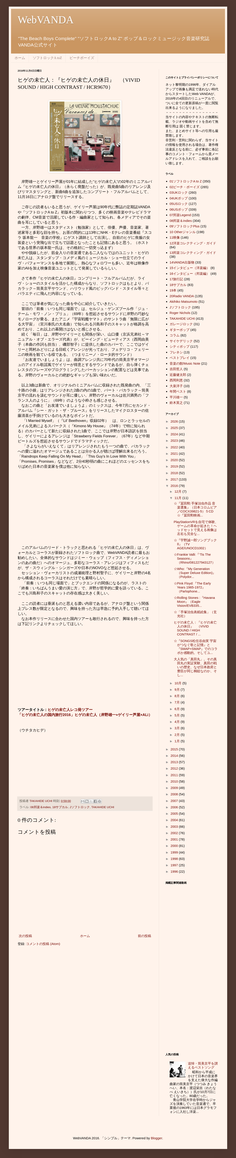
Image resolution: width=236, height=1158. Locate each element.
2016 (174, 486)
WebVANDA (46, 20)
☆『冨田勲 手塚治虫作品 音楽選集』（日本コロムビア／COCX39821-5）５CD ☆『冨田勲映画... (195, 509)
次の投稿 (25, 936)
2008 (174, 794)
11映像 (175, 237)
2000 (174, 846)
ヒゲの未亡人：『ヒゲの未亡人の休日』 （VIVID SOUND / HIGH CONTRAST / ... (195, 628)
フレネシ (176, 352)
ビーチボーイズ (81, 58)
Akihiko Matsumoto (184, 301)
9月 (177, 689)
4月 (177, 722)
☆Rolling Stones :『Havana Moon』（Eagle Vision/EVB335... (194, 601)
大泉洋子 (176, 386)
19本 (173, 290)
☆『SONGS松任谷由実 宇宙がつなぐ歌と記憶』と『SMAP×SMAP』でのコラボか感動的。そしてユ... (196, 647)
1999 (174, 852)
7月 (177, 702)
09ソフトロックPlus (185, 226)
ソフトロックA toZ (47, 58)
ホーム (20, 58)
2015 (174, 749)
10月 (178, 683)
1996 (174, 871)
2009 (174, 788)
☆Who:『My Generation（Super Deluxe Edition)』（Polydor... (195, 573)
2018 (174, 473)
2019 (174, 466)
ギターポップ (179, 330)
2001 (174, 839)
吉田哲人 (176, 369)
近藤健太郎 (178, 375)
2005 (174, 813)
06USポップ (179, 209)
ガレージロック (181, 324)
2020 (174, 460)
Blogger (156, 1138)
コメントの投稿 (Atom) (43, 944)
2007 (174, 801)
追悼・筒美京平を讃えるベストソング (203, 1065)
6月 (177, 709)
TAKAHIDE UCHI (102, 807)
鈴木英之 (176, 403)
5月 (177, 715)
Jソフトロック (80, 807)
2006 (174, 807)
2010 (174, 781)
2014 (174, 755)
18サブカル (60, 807)
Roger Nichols (180, 313)
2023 (174, 440)
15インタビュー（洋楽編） (190, 268)
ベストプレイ (179, 358)
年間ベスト (178, 391)
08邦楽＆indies (40, 807)
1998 (174, 859)
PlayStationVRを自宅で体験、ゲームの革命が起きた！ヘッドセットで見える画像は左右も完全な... (196, 528)
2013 (174, 762)
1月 (177, 741)
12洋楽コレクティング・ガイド (193, 243)
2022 (174, 447)
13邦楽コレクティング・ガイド (193, 252)
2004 (174, 820)
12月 (178, 491)
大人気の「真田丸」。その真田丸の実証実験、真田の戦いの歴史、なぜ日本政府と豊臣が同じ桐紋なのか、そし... (195, 667)
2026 (174, 421)
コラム (175, 335)
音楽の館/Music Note (185, 363)
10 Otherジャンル (183, 232)
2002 (174, 833)
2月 (177, 735)
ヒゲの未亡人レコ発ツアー (70, 710)
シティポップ (179, 346)
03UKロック (179, 192)
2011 (174, 775)
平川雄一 (176, 397)
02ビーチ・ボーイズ (185, 187)
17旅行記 (176, 279)
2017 (174, 479)
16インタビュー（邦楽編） (190, 273)
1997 (174, 865)
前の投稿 (144, 936)
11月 (178, 498)
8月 (177, 696)
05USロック (179, 204)
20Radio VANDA (182, 296)
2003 (174, 826)
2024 (174, 434)
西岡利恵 (176, 380)
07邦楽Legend (180, 215)
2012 (174, 768)
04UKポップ (179, 198)
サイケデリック (181, 341)
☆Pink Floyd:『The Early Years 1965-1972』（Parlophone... (192, 587)
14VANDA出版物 (182, 262)
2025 (174, 428)
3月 (177, 728)
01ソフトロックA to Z (186, 181)
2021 (174, 453)
